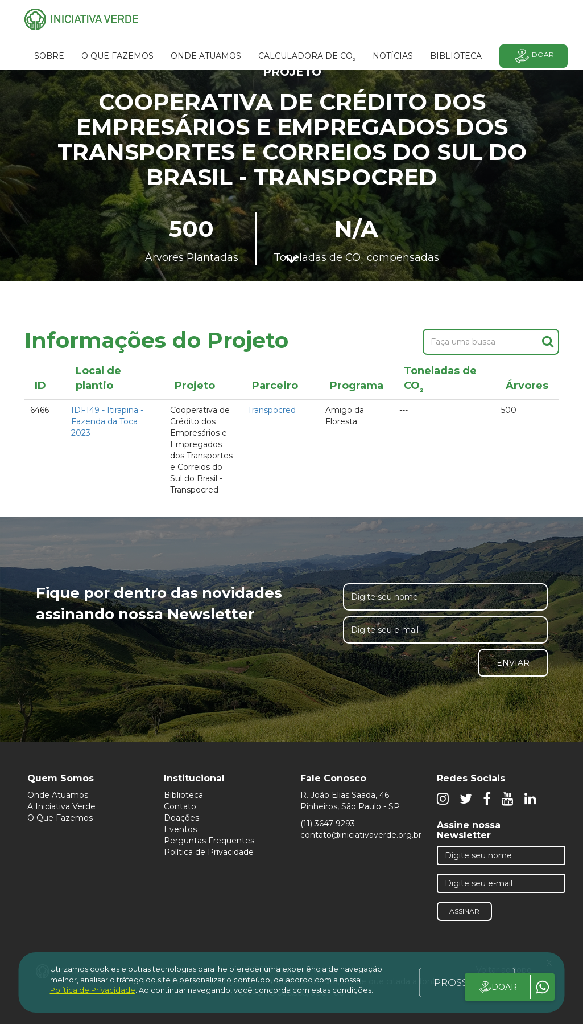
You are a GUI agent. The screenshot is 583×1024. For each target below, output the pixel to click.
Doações (181, 818)
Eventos (180, 829)
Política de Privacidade (209, 852)
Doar (533, 56)
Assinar (464, 911)
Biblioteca (183, 795)
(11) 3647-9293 (327, 823)
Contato (180, 806)
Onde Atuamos (57, 795)
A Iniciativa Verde (61, 806)
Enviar (513, 663)
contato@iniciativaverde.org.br (360, 835)
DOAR (497, 987)
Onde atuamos (206, 56)
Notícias (393, 56)
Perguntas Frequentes (209, 840)
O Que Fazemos (60, 818)
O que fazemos (117, 56)
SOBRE (49, 56)
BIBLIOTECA (456, 56)
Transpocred (271, 410)
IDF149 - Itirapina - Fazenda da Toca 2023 (107, 421)
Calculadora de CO (306, 57)
